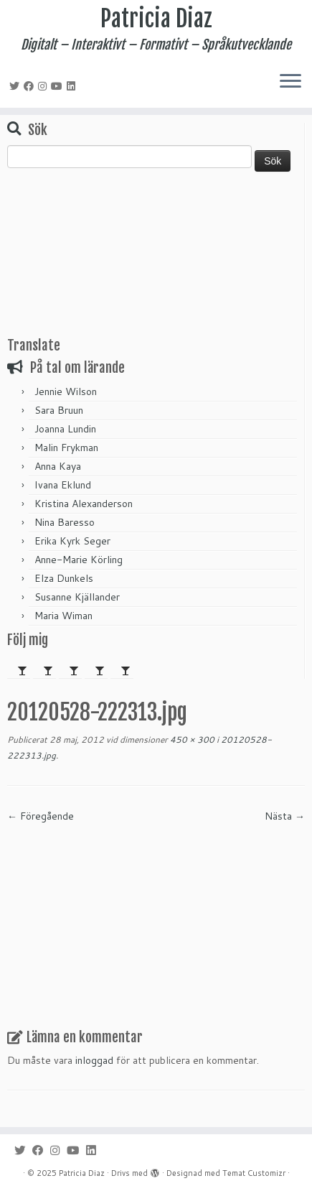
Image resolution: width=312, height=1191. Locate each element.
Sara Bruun (58, 410)
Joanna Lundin (65, 429)
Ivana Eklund (62, 485)
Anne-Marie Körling (78, 559)
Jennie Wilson (65, 391)
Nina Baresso (64, 522)
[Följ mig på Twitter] (16, 86)
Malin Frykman (66, 447)
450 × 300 (191, 739)
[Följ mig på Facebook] (31, 86)
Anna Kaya (57, 466)
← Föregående (40, 816)
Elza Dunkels (63, 578)
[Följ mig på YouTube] (59, 86)
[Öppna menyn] (290, 82)
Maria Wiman (63, 615)
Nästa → (285, 816)
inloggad (94, 1060)
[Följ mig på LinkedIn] (73, 86)
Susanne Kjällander (77, 597)
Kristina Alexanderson (83, 503)
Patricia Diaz (156, 18)
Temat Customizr (253, 1173)
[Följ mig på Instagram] (44, 86)
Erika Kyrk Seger (72, 541)
